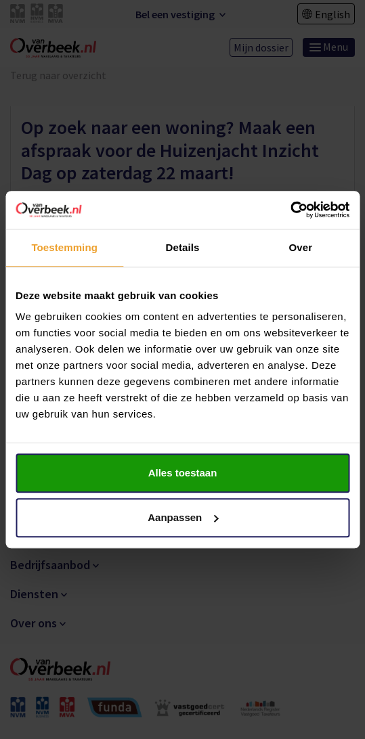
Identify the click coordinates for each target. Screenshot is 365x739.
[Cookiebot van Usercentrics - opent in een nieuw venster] (290, 210)
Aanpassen (183, 517)
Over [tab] (301, 247)
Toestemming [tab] (64, 247)
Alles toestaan (182, 472)
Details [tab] (183, 247)
